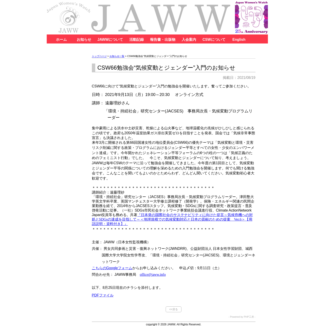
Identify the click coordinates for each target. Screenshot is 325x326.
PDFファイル (103, 295)
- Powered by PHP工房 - (241, 317)
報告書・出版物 (162, 39)
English (239, 39)
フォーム (112, 268)
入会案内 (189, 39)
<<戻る (173, 309)
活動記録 (136, 39)
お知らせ (84, 39)
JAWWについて (110, 39)
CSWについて (213, 39)
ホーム (61, 39)
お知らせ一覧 (116, 56)
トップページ (99, 56)
